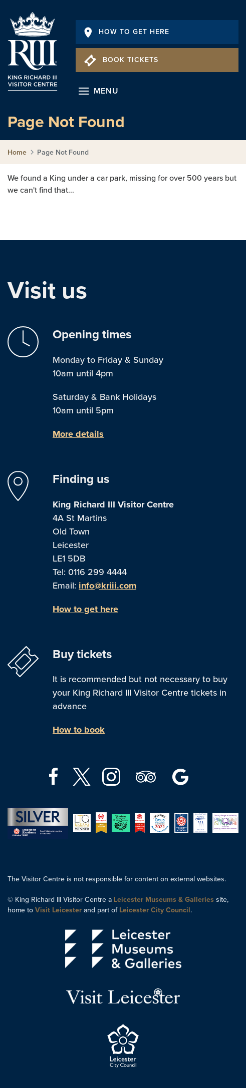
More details (78, 433)
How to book (79, 729)
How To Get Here (126, 32)
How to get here (85, 609)
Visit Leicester (58, 910)
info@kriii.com (107, 585)
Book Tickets (121, 60)
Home (17, 152)
